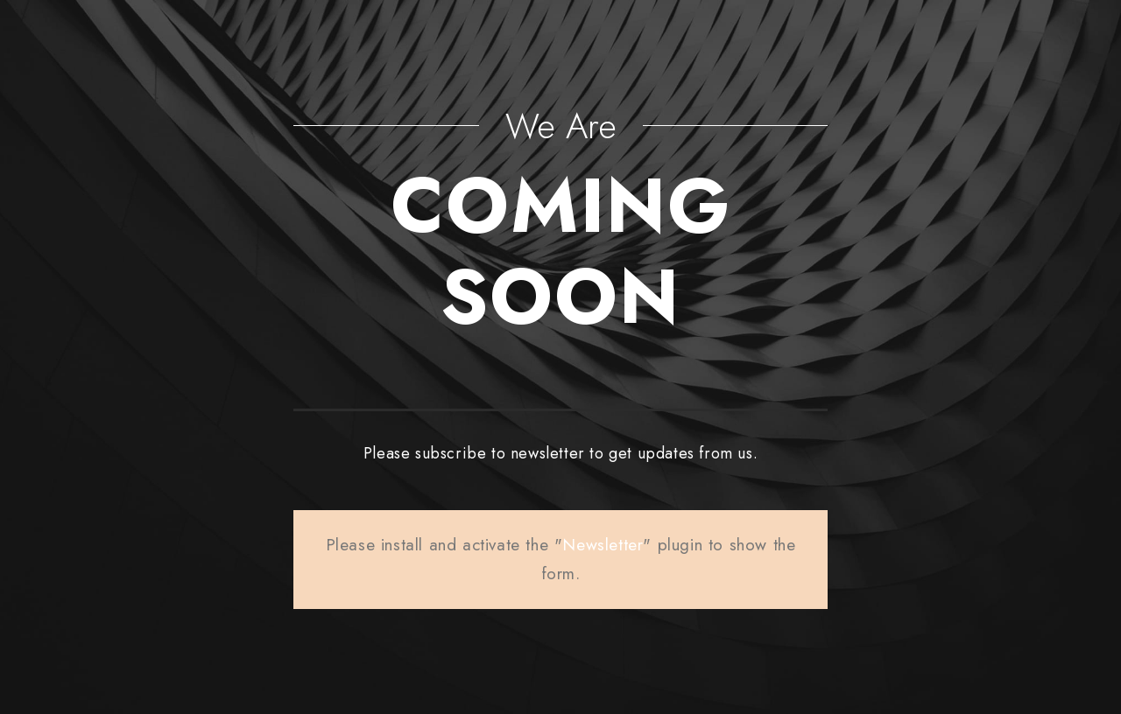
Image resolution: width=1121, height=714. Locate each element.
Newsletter (602, 544)
